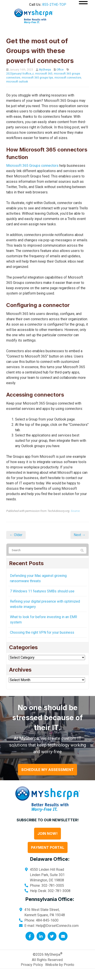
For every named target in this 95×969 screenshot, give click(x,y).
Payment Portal (47, 847)
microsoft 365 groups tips (37, 77)
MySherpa (45, 69)
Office (60, 69)
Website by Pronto (59, 965)
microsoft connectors (67, 77)
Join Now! (47, 833)
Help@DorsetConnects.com (57, 926)
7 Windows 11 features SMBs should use (42, 591)
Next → (79, 535)
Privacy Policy (32, 965)
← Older (16, 535)
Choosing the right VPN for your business (42, 632)
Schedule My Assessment (47, 769)
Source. (75, 511)
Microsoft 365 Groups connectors (32, 165)
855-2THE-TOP (54, 4)
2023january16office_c (20, 73)
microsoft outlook (17, 81)
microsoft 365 (43, 73)
